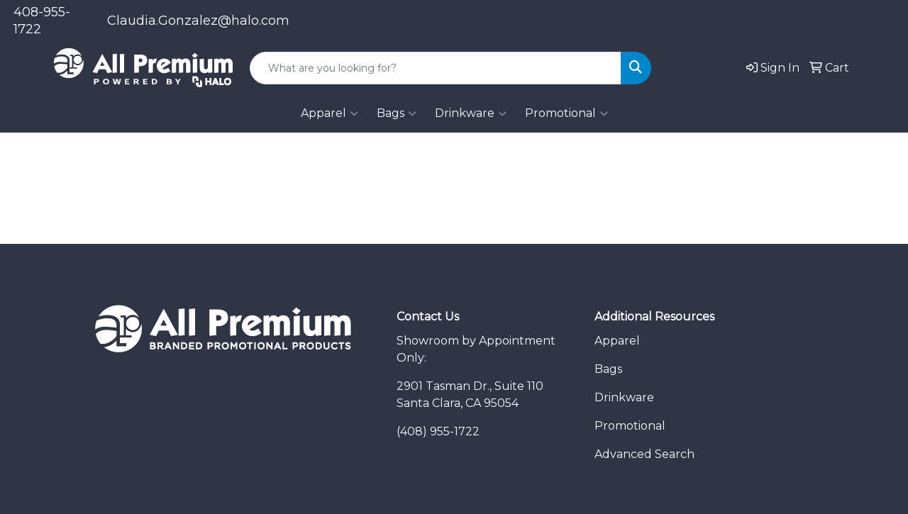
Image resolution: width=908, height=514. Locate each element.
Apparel (329, 113)
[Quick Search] (435, 68)
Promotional (566, 113)
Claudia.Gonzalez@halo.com (198, 20)
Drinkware (470, 113)
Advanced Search (644, 454)
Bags (396, 113)
